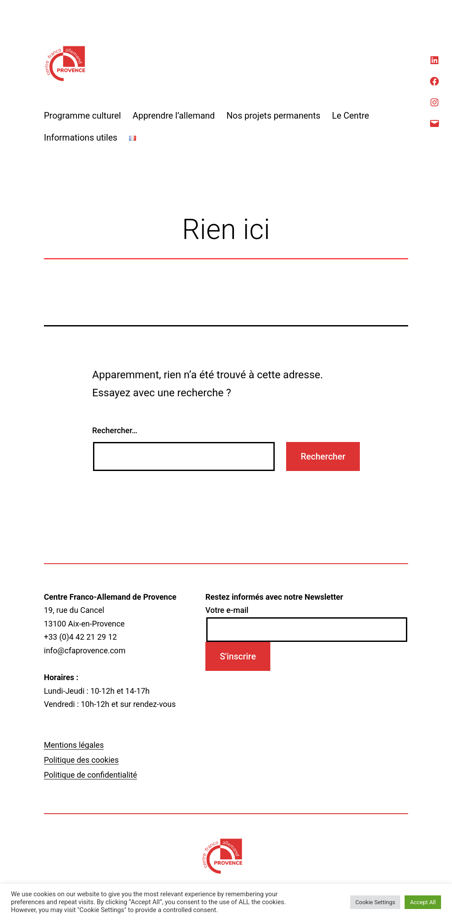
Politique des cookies (81, 759)
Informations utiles (80, 137)
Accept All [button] (423, 902)
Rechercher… (114, 430)
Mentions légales (74, 745)
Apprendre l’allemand (174, 115)
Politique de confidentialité (90, 774)
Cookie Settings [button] (375, 902)
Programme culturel (82, 115)
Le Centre (350, 115)
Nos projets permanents (273, 115)
